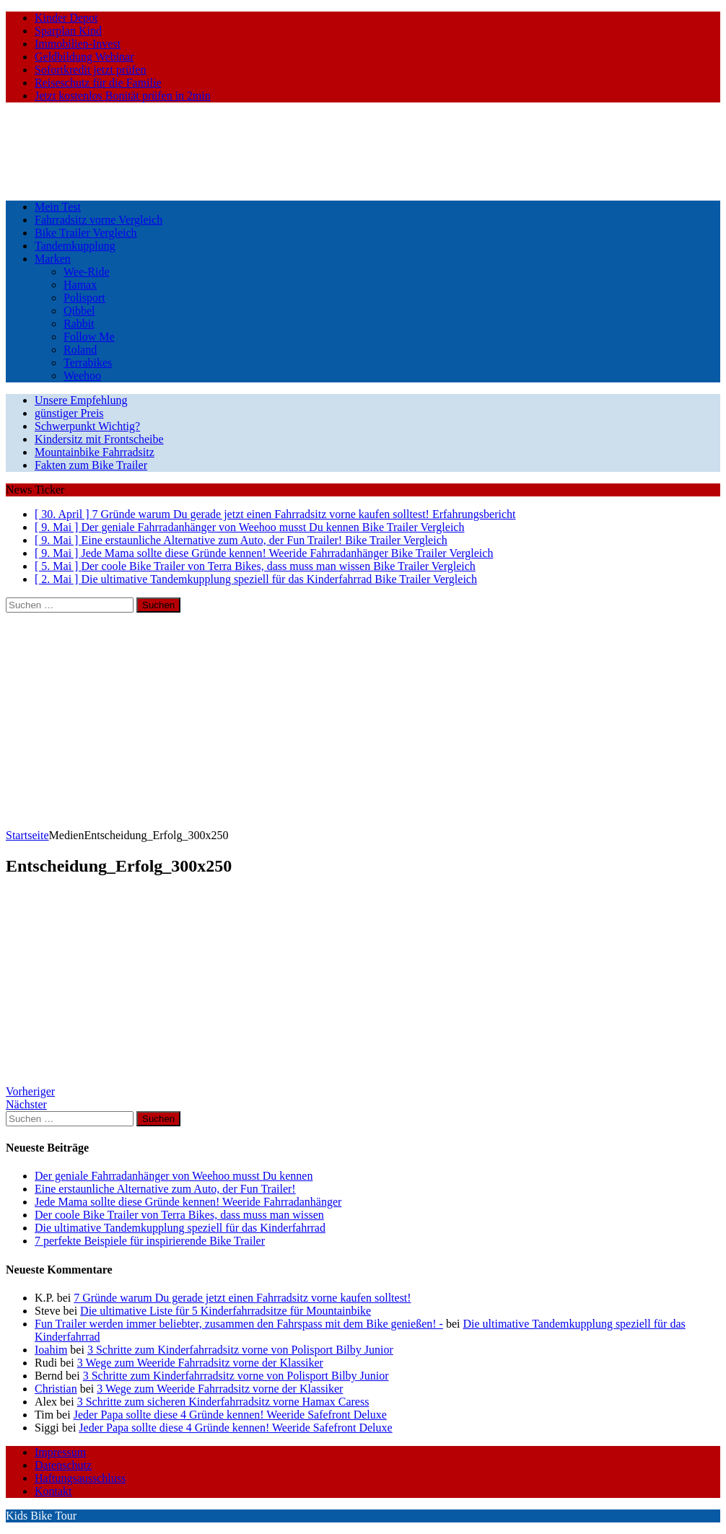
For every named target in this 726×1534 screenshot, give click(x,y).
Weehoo (82, 375)
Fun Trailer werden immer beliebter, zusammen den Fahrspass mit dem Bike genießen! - (239, 1324)
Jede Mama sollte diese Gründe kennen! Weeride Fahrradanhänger (188, 1202)
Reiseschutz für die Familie (98, 82)
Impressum (60, 1452)
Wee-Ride (87, 272)
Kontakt (53, 1491)
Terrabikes (88, 362)
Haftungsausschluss (80, 1478)
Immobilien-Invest (78, 44)
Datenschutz (63, 1465)
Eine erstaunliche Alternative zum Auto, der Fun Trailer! (165, 1189)
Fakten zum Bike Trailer (91, 465)
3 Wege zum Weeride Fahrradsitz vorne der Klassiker (200, 1363)
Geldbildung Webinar (84, 57)
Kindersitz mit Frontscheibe (99, 439)
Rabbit (79, 323)
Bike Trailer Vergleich (86, 233)
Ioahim (51, 1350)
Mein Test (58, 207)
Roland (80, 349)
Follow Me (89, 336)
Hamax (80, 285)
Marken (53, 259)
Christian (56, 1388)
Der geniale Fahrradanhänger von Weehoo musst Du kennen (173, 1176)
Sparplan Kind (68, 31)
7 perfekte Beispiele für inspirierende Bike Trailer (150, 1241)
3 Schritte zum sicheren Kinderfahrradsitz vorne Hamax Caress (223, 1401)
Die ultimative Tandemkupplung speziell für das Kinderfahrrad (180, 1228)
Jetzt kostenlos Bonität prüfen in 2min (123, 95)
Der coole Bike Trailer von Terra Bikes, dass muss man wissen (179, 1215)
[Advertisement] (363, 721)
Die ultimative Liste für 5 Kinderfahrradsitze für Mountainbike (225, 1311)
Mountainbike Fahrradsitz (94, 452)
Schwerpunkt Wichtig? (87, 426)
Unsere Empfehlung (81, 400)
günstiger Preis (69, 413)
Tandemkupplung (75, 246)
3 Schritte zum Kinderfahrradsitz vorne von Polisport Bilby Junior (240, 1350)
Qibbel (79, 310)
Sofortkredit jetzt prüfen (90, 69)
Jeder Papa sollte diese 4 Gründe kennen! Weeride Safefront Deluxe (230, 1414)
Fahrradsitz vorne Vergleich (98, 220)
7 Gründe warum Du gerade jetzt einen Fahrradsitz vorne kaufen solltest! (242, 1298)
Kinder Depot (66, 18)
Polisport (84, 298)
